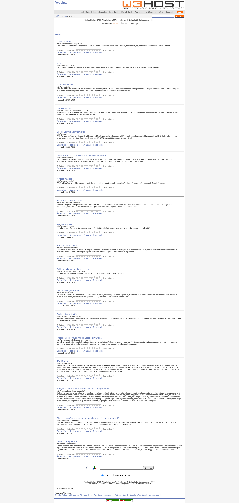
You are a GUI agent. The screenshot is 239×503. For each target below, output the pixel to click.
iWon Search (142, 495)
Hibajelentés (75, 52)
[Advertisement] (114, 27)
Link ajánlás (85, 12)
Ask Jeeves (109, 495)
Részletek (98, 52)
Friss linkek (113, 12)
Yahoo (64, 495)
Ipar (65, 16)
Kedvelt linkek (126, 12)
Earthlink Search (155, 495)
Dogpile (133, 495)
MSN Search (74, 495)
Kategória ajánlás (100, 12)
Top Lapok (139, 12)
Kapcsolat (170, 12)
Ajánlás (87, 52)
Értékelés (61, 52)
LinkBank (58, 16)
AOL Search (84, 495)
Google (58, 495)
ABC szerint (151, 12)
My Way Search (97, 495)
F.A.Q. (161, 12)
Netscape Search (121, 495)
